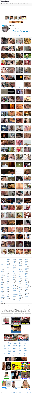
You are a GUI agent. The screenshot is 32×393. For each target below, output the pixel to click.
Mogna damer (16, 35)
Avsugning (2, 271)
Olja (19, 268)
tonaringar (25, 343)
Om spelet (20, 269)
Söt (25, 258)
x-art (13, 312)
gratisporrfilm (14, 351)
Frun (7, 281)
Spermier (26, 261)
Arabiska (1, 266)
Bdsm (1, 278)
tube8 (15, 309)
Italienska (14, 269)
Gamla (7, 285)
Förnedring (8, 279)
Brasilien (1, 285)
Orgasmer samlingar (21, 271)
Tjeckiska (26, 284)
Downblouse (8, 263)
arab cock (2, 311)
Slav (19, 300)
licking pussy (17, 309)
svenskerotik (9, 350)
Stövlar (26, 269)
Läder (13, 284)
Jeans (13, 271)
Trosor (26, 287)
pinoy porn (2, 310)
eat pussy (13, 310)
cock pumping (29, 311)
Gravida (7, 292)
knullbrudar (5, 348)
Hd (13, 258)
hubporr (4, 343)
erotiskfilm (20, 347)
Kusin (13, 282)
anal (6, 312)
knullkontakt (14, 346)
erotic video (21, 310)
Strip (25, 271)
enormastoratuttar (25, 350)
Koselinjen (15, 33)
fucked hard (30, 312)
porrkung (4, 350)
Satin (19, 293)
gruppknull (14, 347)
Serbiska (20, 295)
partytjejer (5, 346)
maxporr (24, 353)
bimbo (4, 353)
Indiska (13, 265)
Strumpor (26, 272)
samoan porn (10, 311)
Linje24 (3, 33)
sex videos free (12, 309)
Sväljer (26, 275)
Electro (7, 267)
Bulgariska (2, 291)
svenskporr (25, 347)
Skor (19, 298)
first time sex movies (26, 312)
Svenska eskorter (29, 33)
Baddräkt (1, 273)
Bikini (1, 280)
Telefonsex (9, 33)
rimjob (6, 310)
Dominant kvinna (8, 262)
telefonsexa (20, 343)
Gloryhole (8, 290)
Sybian (26, 278)
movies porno (26, 309)
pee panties (18, 310)
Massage (14, 296)
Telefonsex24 (17, 33)
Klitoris (13, 277)
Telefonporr (20, 33)
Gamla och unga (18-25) (9, 286)
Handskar (8, 298)
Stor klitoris (26, 267)
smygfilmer (14, 342)
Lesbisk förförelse (14, 290)
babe (9, 353)
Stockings (26, 266)
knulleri (4, 347)
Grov (7, 294)
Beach (1, 279)
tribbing (15, 310)
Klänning (14, 275)
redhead (28, 310)
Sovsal (26, 259)
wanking (11, 310)
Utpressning (26, 293)
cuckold (5, 309)
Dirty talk (8, 259)
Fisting (7, 276)
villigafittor (9, 345)
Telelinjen (5, 33)
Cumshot (1, 298)
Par (19, 276)
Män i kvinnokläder (15, 294)
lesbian (7, 311)
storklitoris (9, 351)
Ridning (20, 287)
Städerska (26, 264)
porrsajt (14, 353)
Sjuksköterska (20, 297)
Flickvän (7, 278)
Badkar (1, 274)
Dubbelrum (8, 264)
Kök (13, 279)
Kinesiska (14, 274)
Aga (1, 262)
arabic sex (9, 310)
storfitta (9, 347)
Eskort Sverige (26, 33)
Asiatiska (1, 267)
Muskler (20, 261)
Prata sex (13, 33)
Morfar (19, 258)
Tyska (26, 289)
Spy (25, 263)
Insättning (14, 267)
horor (9, 342)
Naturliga (20, 263)
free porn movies (4, 312)
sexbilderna (9, 343)
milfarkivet (5, 342)
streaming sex (19, 311)
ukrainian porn (2, 309)
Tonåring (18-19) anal (27, 286)
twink (8, 312)
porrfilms (24, 345)
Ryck (19, 290)
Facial (7, 271)
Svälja (26, 274)
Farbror (7, 273)
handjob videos (16, 312)
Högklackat (14, 261)
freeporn (14, 355)
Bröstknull (2, 287)
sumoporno (25, 348)
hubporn (19, 353)
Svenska (26, 276)
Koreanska (14, 280)
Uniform (26, 292)
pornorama (20, 351)
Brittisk (1, 286)
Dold (7, 261)
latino (21, 311)
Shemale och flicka (21, 296)
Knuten (13, 278)
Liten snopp (14, 291)
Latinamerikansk (14, 288)
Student (26, 273)
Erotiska (7, 268)
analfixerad (20, 342)
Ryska (19, 291)
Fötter (7, 280)
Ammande (2, 264)
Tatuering (26, 281)
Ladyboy (14, 285)
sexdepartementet (15, 343)
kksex (14, 350)
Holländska (14, 262)
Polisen (20, 279)
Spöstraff (26, 262)
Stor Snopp (26, 268)
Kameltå (14, 273)
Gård (7, 289)
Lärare (13, 287)
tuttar (24, 342)
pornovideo (20, 350)
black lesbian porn (19, 312)
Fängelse (8, 272)
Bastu (1, 277)
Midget (13, 298)
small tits (5, 310)
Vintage (26, 297)
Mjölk (13, 299)
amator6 (19, 348)
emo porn (13, 311)
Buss (1, 292)
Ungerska (26, 291)
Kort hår (14, 281)
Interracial (14, 268)
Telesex (11, 33)
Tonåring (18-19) (27, 285)
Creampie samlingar (3, 297)
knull (24, 346)
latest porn (26, 310)
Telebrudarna (7, 33)
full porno (23, 312)
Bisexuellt (2, 282)
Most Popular (15, 311)
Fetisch (7, 274)
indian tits (23, 310)
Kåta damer (19, 35)
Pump (19, 284)
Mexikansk (14, 297)
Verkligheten (26, 296)
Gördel (7, 291)
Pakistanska (20, 275)
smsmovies (20, 345)
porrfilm (4, 345)
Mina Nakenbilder (23, 33)
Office (19, 267)
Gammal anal (8, 287)
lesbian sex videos (11, 312)
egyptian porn (5, 311)
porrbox (19, 355)
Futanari (7, 283)
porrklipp (4, 351)
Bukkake (1, 290)
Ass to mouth (2, 269)
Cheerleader (2, 295)
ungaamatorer (10, 346)
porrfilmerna (25, 355)
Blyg (1, 284)
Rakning (20, 286)
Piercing (20, 278)
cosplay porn (26, 311)
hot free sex (23, 311)
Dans (1, 301)
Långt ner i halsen (15, 286)
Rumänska (20, 289)
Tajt (25, 280)
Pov (19, 281)
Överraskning (20, 273)
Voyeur (26, 298)
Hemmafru (14, 259)
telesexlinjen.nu (3, 392)
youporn (4, 355)
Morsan (20, 259)
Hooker (13, 263)
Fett (7, 275)
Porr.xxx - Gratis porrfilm (16, 23)
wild (1, 312)
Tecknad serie (26, 282)
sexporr (19, 346)
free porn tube (20, 309)
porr (8, 355)
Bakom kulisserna (2, 275)
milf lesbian (23, 309)
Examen (7, 269)
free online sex (29, 309)
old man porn (8, 309)
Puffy (19, 283)
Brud (1, 289)
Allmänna (2, 263)
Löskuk (13, 292)
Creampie (2, 296)
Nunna (20, 265)
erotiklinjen (14, 348)
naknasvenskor (15, 345)
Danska (7, 258)
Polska (20, 280)
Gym (7, 296)
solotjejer (9, 348)
